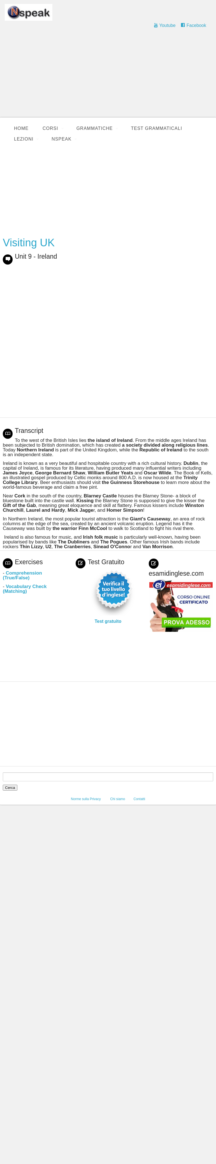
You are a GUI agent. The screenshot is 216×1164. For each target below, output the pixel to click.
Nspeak (61, 139)
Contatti (139, 799)
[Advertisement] (108, 76)
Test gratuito (108, 621)
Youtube (167, 25)
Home (21, 128)
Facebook (196, 25)
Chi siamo (117, 799)
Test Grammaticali (156, 128)
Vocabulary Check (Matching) (25, 589)
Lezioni (23, 139)
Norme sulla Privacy (86, 799)
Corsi (50, 128)
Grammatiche (94, 128)
